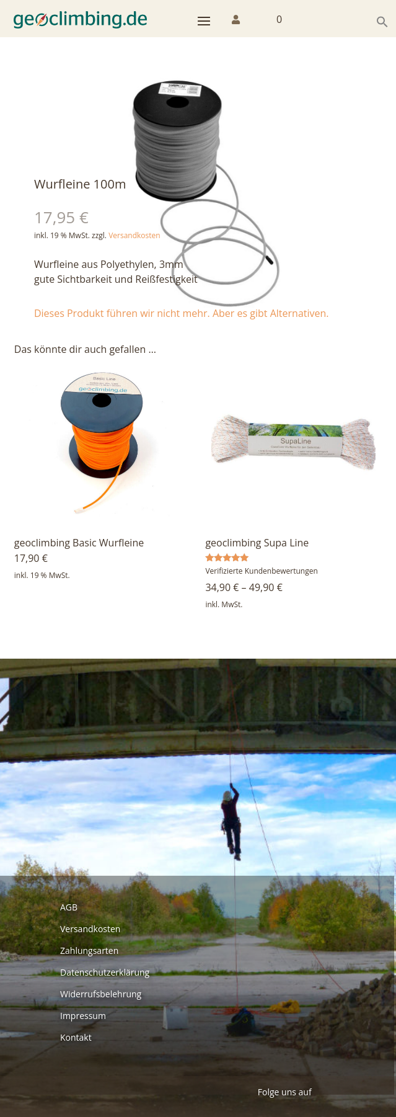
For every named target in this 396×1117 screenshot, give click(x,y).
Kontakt (76, 1037)
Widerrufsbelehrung (100, 994)
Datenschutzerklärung (104, 972)
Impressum (83, 1015)
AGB (68, 907)
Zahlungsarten (89, 950)
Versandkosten (134, 235)
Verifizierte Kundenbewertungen (261, 571)
